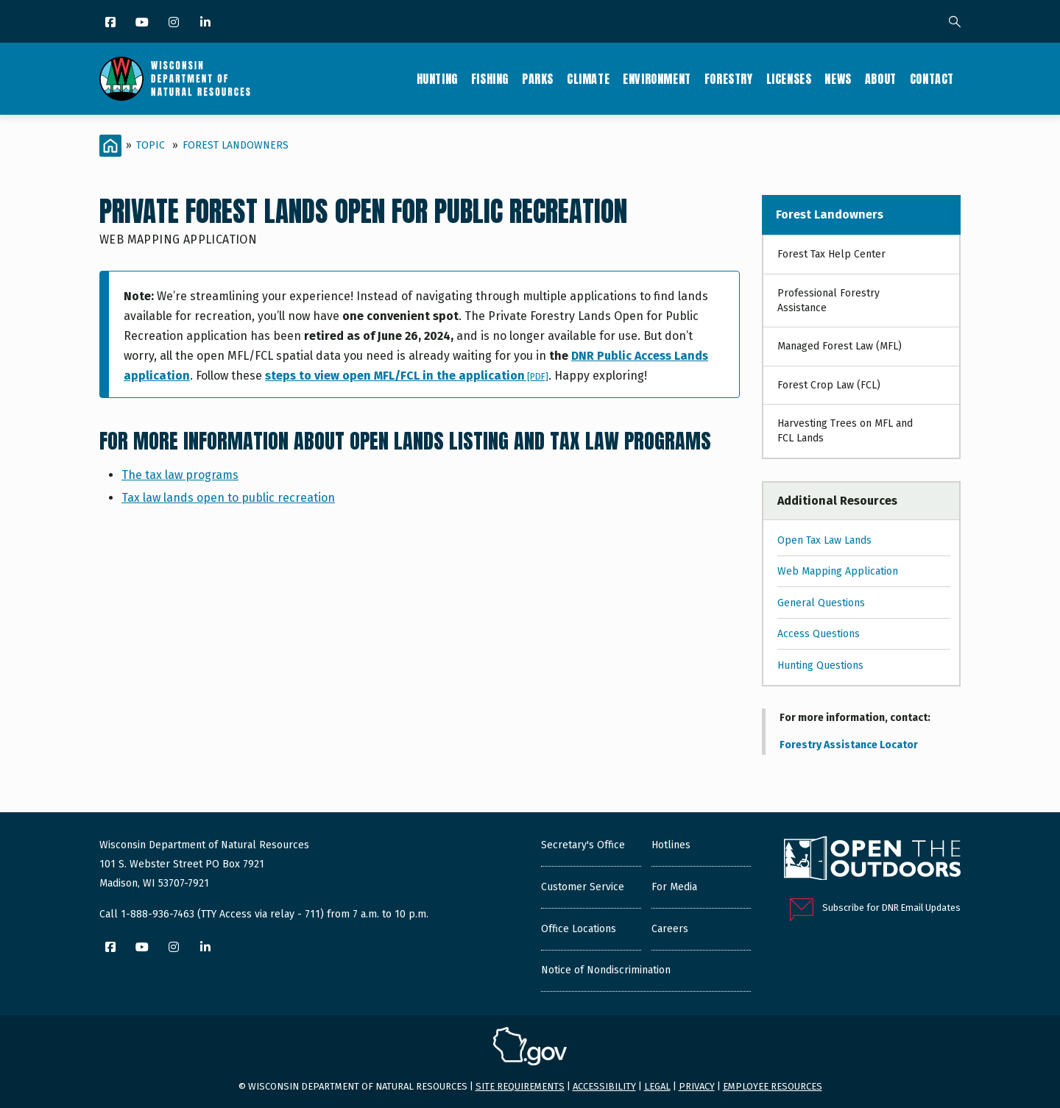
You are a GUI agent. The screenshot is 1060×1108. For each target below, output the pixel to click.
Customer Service (582, 887)
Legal (657, 1086)
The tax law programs (180, 475)
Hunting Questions (820, 665)
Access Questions (818, 634)
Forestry (728, 79)
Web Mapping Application (837, 571)
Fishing (490, 79)
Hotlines (670, 845)
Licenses (789, 79)
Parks (538, 79)
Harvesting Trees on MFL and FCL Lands (845, 430)
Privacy (697, 1086)
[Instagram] (175, 23)
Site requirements (520, 1086)
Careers (669, 929)
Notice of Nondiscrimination (606, 970)
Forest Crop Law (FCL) (828, 385)
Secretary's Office (583, 845)
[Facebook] (111, 23)
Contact (932, 79)
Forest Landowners (236, 145)
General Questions (821, 603)
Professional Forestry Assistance (828, 300)
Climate (588, 79)
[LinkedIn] (206, 23)
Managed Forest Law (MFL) (839, 346)
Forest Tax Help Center (831, 254)
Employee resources (772, 1086)
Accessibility (604, 1086)
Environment (657, 79)
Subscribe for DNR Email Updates (891, 907)
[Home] (110, 146)
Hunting (437, 79)
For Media (674, 887)
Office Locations (578, 929)
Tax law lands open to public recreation (228, 498)
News (837, 79)
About (881, 79)
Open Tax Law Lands (824, 540)
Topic (150, 145)
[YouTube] (143, 23)
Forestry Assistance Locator (849, 745)
